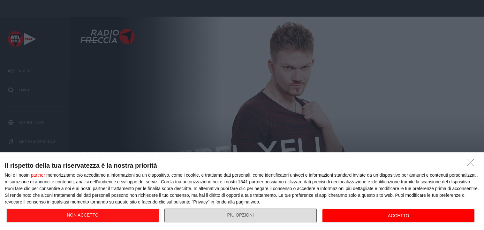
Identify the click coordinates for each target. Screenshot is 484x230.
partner (38, 175)
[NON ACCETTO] (472, 164)
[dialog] (242, 191)
